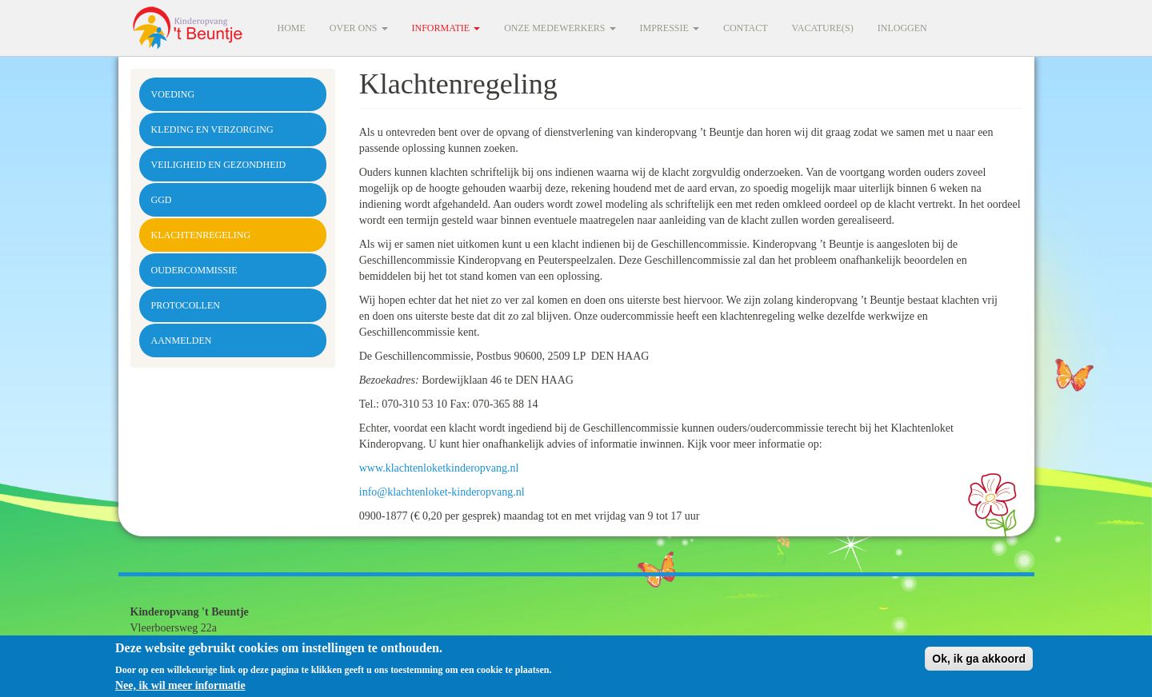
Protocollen (185, 305)
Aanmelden (181, 340)
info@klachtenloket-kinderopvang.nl (442, 492)
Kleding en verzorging (212, 129)
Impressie (669, 28)
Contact (745, 28)
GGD (161, 199)
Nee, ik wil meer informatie (180, 689)
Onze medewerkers (559, 28)
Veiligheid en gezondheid (218, 164)
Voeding (173, 94)
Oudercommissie (194, 270)
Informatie (446, 28)
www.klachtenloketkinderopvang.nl (439, 468)
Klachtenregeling (201, 235)
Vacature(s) (823, 28)
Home (292, 28)
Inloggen (902, 28)
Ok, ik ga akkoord (979, 662)
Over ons (359, 28)
